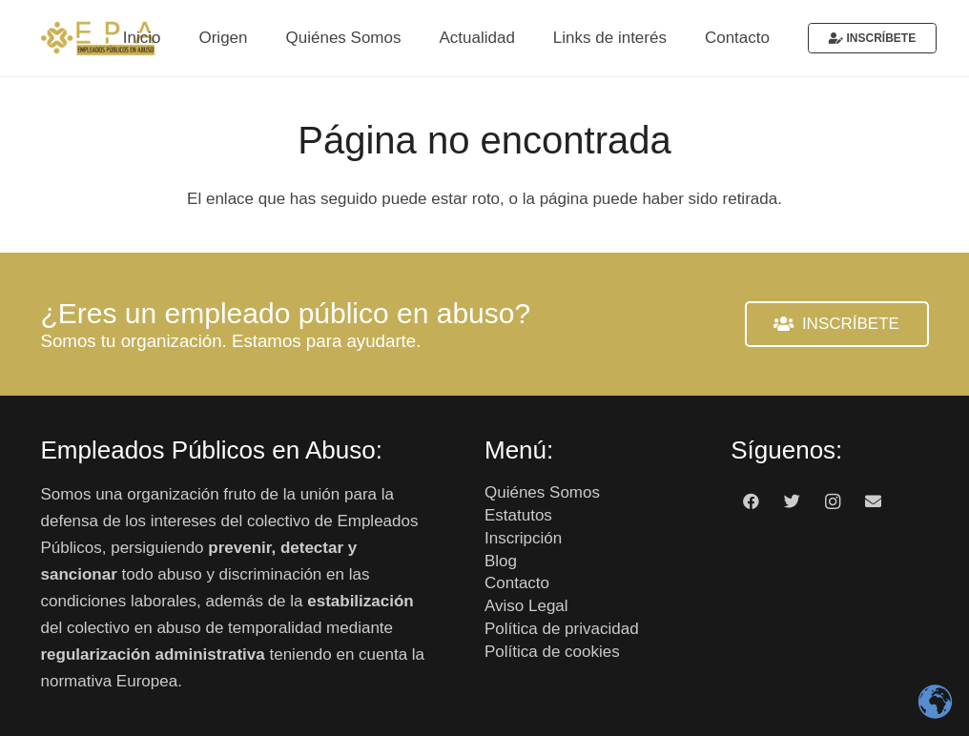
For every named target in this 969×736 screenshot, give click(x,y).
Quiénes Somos (542, 492)
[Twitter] (792, 501)
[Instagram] (832, 501)
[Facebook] (751, 501)
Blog (500, 561)
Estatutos (518, 515)
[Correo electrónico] (873, 501)
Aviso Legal (526, 606)
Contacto (516, 583)
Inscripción (523, 538)
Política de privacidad (561, 629)
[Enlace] (98, 38)
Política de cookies (552, 652)
